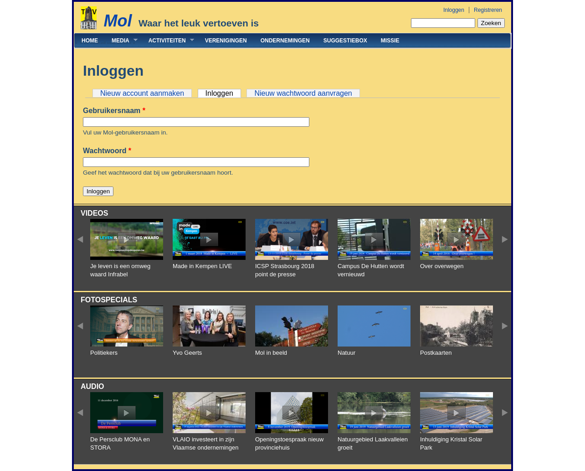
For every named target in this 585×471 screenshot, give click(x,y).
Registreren (488, 10)
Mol (117, 20)
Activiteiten (168, 40)
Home (90, 40)
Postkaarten (436, 352)
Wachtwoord (107, 151)
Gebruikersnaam (114, 110)
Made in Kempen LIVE (202, 266)
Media (121, 40)
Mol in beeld (271, 352)
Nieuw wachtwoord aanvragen (303, 93)
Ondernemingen (285, 40)
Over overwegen (441, 266)
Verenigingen (226, 40)
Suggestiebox (345, 40)
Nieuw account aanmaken (142, 93)
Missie (390, 40)
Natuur (346, 352)
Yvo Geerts (187, 352)
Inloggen (453, 10)
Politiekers (104, 352)
